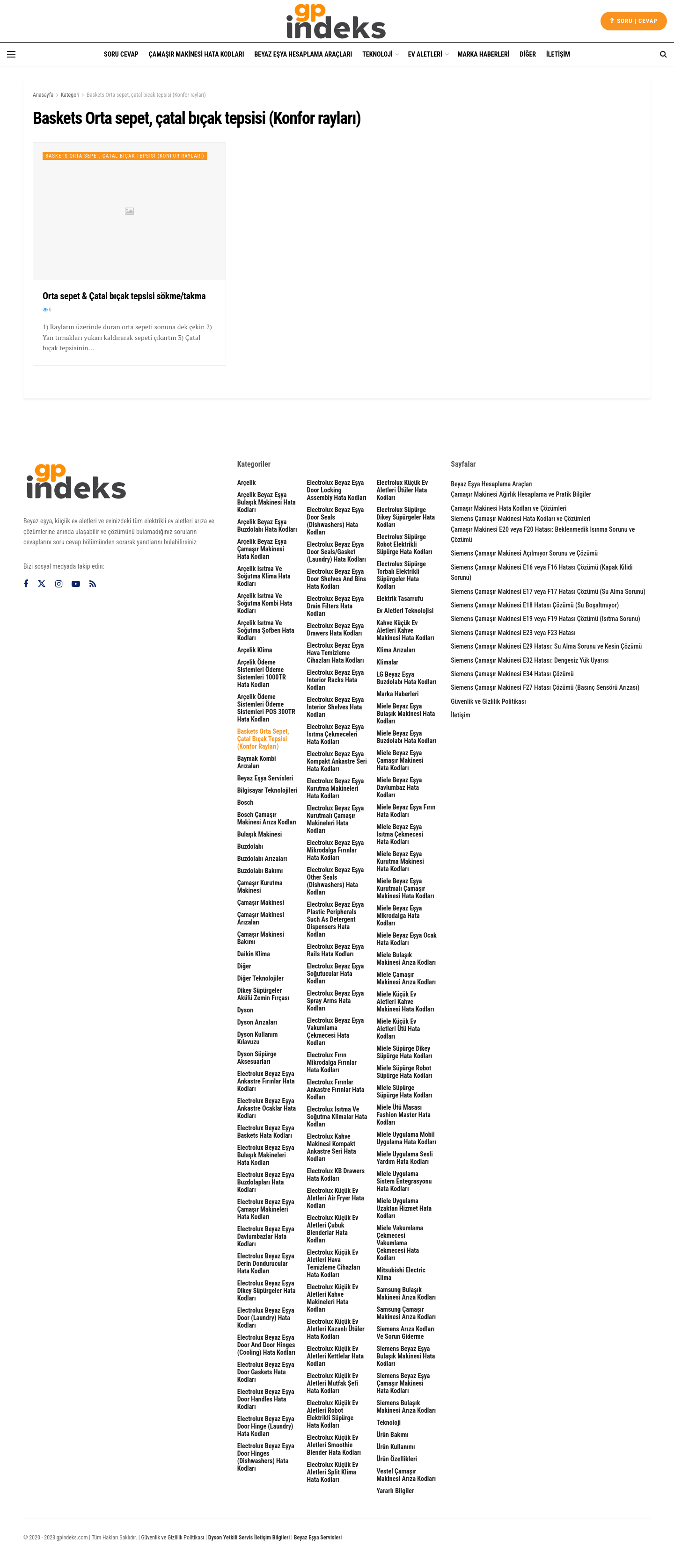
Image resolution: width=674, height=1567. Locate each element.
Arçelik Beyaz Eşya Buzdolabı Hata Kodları (267, 525)
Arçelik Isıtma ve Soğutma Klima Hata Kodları (264, 576)
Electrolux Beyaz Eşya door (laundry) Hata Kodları (265, 1318)
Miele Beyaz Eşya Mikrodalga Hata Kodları (399, 915)
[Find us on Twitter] (41, 584)
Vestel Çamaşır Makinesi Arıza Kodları (406, 1474)
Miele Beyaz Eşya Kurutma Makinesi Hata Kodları (400, 861)
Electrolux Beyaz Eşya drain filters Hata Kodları (335, 606)
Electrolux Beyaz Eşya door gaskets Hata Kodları (265, 1372)
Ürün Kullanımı (395, 1447)
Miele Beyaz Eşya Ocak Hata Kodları (406, 939)
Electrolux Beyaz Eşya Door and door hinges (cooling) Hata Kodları (266, 1345)
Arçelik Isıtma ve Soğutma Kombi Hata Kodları (265, 603)
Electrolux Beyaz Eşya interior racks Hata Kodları (335, 680)
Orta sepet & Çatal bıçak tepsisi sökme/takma (124, 296)
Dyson (245, 1010)
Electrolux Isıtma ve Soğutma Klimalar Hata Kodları (337, 1116)
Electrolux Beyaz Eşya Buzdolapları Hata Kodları (265, 1182)
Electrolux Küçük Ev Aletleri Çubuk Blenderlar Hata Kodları (333, 1229)
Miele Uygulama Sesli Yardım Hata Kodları (404, 1157)
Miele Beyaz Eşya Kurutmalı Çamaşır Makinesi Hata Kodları (405, 888)
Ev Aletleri (425, 54)
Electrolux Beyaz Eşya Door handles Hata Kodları (265, 1399)
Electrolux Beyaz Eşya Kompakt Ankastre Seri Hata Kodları (337, 761)
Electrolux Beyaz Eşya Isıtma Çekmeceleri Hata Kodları (335, 734)
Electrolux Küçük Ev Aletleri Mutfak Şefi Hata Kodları (333, 1383)
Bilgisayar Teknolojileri (267, 790)
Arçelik (246, 482)
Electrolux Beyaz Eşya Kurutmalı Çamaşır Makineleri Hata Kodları (335, 819)
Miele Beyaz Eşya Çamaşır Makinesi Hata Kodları (399, 760)
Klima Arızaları (395, 650)
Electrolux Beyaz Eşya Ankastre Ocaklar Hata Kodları (266, 1108)
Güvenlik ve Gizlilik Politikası (488, 701)
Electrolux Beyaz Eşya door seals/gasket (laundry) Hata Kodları (336, 552)
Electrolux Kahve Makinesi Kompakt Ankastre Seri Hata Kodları (331, 1148)
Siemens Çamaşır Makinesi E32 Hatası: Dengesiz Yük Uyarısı (529, 660)
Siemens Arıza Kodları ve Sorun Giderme (405, 1332)
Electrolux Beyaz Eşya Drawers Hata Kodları (335, 629)
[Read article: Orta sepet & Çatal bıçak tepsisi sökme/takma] (129, 211)
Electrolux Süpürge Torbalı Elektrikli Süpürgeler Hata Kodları (401, 575)
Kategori (70, 95)
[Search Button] (663, 54)
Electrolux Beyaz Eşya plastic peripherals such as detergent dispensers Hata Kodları (335, 919)
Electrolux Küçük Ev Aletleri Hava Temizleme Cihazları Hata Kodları (333, 1263)
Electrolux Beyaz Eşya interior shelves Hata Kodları (335, 707)
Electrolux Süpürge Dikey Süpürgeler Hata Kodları (405, 517)
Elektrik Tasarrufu (399, 598)
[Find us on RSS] (92, 584)
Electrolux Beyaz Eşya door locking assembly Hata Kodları (336, 490)
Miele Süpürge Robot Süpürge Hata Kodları (404, 1071)
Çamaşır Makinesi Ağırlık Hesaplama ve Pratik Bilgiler (521, 494)
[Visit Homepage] (337, 21)
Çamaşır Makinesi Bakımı (260, 938)
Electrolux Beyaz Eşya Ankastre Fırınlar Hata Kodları (266, 1081)
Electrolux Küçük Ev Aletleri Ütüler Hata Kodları (402, 490)
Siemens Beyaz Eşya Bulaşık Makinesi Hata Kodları (405, 1356)
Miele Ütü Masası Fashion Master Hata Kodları (403, 1115)
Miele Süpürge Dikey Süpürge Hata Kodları (404, 1052)
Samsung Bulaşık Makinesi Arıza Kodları (406, 1293)
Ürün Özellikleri (396, 1459)
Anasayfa (43, 95)
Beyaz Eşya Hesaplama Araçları (303, 54)
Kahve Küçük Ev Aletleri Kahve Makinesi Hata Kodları (405, 630)
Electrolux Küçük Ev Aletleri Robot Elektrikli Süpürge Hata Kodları (333, 1414)
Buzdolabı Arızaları (262, 858)
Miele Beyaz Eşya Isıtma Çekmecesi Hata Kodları (399, 834)
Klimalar (387, 662)
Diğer (528, 54)
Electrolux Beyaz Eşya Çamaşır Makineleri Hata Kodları (265, 1209)
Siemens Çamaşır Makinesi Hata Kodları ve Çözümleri (520, 518)
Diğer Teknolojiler (260, 978)
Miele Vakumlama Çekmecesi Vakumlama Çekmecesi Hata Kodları (399, 1243)
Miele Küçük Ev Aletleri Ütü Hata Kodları (398, 1029)
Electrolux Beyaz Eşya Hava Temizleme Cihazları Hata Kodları (335, 653)
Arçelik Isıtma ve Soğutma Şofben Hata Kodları (265, 630)
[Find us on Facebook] (25, 584)
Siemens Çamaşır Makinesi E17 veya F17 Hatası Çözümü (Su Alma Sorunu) (548, 591)
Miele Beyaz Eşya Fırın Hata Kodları (405, 810)
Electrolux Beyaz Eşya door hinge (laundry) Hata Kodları (265, 1426)
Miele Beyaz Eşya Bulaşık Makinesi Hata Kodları (405, 713)
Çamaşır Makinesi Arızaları (260, 918)
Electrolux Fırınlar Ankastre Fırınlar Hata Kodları (336, 1089)
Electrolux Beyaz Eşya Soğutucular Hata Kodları (335, 973)
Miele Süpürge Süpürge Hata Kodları (404, 1091)
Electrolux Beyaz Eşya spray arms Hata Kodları (335, 1000)
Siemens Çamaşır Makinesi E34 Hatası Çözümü (512, 674)
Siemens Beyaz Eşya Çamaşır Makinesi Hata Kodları (403, 1383)
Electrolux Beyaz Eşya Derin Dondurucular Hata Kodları (265, 1263)
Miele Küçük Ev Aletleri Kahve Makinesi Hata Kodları (405, 1001)
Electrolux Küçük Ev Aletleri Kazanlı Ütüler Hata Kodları (336, 1329)
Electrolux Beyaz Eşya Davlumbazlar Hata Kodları (265, 1236)
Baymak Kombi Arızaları (256, 762)
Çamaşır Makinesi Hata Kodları (196, 54)
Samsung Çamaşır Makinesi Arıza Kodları (406, 1313)
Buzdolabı (250, 846)
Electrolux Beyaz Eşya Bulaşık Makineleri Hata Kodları (265, 1155)
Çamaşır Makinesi (260, 902)
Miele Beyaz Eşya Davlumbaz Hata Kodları (399, 787)
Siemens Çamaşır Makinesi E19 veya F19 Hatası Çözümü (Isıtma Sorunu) (545, 618)
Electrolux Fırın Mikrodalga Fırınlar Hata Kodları (332, 1062)
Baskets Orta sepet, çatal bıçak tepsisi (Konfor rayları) (146, 95)
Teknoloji (377, 54)
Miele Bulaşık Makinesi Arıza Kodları (406, 958)
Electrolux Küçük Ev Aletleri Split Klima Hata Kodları (333, 1472)
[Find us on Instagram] (58, 584)
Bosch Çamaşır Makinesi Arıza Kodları (267, 818)
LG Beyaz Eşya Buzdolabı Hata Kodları (406, 678)
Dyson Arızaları (257, 1022)
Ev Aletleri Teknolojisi (404, 610)
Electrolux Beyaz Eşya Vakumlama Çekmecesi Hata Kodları (335, 1032)
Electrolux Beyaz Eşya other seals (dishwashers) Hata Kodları (335, 881)
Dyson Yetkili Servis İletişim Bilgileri (249, 1537)
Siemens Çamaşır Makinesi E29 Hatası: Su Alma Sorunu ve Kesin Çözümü (546, 646)
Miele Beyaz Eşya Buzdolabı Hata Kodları (406, 736)
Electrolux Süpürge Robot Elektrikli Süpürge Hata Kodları (404, 544)
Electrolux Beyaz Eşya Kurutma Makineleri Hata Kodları (335, 788)
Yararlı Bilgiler (395, 1491)
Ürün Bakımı (392, 1434)
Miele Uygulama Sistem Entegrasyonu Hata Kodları (404, 1181)
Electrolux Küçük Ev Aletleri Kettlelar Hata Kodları (335, 1356)
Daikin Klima (253, 954)
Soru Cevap (121, 54)
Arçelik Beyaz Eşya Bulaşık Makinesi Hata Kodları (266, 502)
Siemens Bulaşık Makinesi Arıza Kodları (406, 1406)
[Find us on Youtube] (76, 584)
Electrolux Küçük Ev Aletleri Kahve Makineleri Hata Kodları (333, 1298)
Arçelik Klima (254, 650)
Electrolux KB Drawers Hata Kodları (336, 1174)
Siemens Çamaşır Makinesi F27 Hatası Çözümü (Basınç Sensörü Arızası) (545, 687)
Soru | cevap (634, 20)
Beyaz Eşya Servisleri (265, 778)
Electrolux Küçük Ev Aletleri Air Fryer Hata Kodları (335, 1198)
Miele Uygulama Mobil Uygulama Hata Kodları (406, 1138)
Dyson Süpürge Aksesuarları (257, 1057)
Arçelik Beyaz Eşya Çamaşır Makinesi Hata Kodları (262, 549)
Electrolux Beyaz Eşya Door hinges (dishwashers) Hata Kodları (265, 1457)
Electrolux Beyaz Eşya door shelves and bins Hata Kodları (336, 579)
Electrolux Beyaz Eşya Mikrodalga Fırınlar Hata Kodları (335, 850)
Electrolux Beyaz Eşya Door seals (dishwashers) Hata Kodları (335, 521)
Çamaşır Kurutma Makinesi (260, 886)
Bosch (245, 802)
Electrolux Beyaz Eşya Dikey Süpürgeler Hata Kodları (266, 1290)
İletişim (558, 54)
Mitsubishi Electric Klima (400, 1273)
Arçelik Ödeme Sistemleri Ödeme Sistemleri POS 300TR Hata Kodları (266, 708)
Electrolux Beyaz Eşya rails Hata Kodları (335, 950)
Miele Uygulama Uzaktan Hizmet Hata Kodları (404, 1208)
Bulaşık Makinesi (259, 834)
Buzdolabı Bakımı (260, 870)
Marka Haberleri (484, 54)
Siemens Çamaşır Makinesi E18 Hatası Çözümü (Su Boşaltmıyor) (535, 605)
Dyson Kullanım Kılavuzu (257, 1038)
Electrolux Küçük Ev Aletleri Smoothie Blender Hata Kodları (334, 1445)
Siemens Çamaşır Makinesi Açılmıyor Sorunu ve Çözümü (524, 553)
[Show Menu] (11, 54)
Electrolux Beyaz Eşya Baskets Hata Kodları (265, 1131)
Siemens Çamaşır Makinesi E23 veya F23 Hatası (513, 632)
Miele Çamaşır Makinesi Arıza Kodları (406, 978)
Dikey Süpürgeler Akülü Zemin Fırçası (263, 994)
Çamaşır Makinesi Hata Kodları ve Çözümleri (508, 508)
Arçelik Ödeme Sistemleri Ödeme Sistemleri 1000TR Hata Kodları (261, 673)
